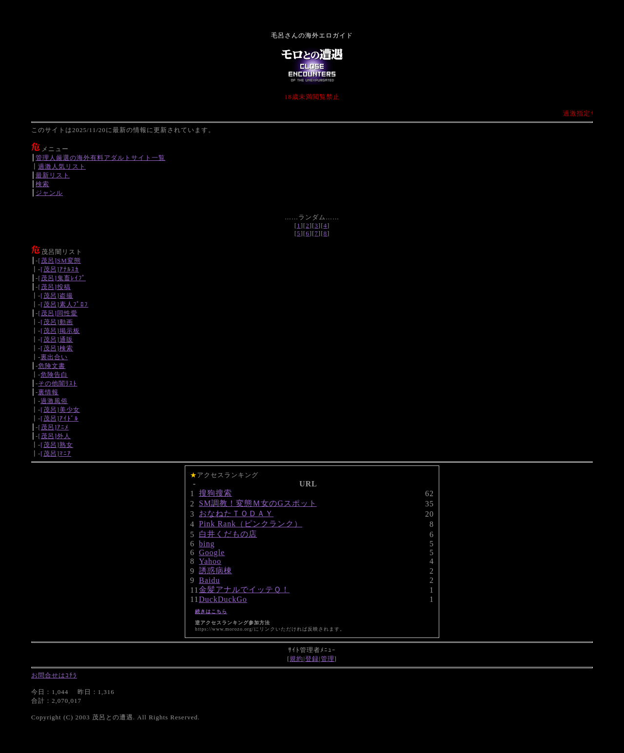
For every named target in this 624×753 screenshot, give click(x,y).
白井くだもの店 (228, 534)
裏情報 (48, 392)
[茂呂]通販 (56, 339)
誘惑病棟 (215, 570)
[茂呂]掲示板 (60, 330)
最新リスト (53, 175)
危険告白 (54, 374)
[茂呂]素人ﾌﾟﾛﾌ (64, 304)
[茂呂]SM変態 (59, 260)
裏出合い (54, 357)
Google (212, 552)
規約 (296, 658)
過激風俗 (54, 401)
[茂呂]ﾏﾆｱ (55, 453)
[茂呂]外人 (54, 436)
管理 (327, 658)
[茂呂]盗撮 (56, 295)
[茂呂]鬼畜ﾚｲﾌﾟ (62, 278)
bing (206, 544)
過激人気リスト (62, 166)
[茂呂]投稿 (54, 286)
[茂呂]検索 (56, 348)
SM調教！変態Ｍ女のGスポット (258, 503)
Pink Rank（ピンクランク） (250, 524)
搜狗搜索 (215, 493)
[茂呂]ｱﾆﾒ (53, 427)
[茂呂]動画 (56, 322)
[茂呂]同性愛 (58, 313)
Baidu (209, 580)
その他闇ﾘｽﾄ (57, 383)
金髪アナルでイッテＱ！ (244, 589)
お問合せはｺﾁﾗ (54, 675)
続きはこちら (211, 611)
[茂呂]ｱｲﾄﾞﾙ (59, 418)
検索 (42, 184)
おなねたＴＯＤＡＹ (236, 513)
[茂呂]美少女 (60, 409)
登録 (312, 658)
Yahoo (210, 561)
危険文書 (51, 365)
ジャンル (49, 192)
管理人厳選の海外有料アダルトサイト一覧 (100, 157)
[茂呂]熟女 (56, 444)
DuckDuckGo (223, 599)
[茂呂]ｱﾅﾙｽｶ (59, 269)
